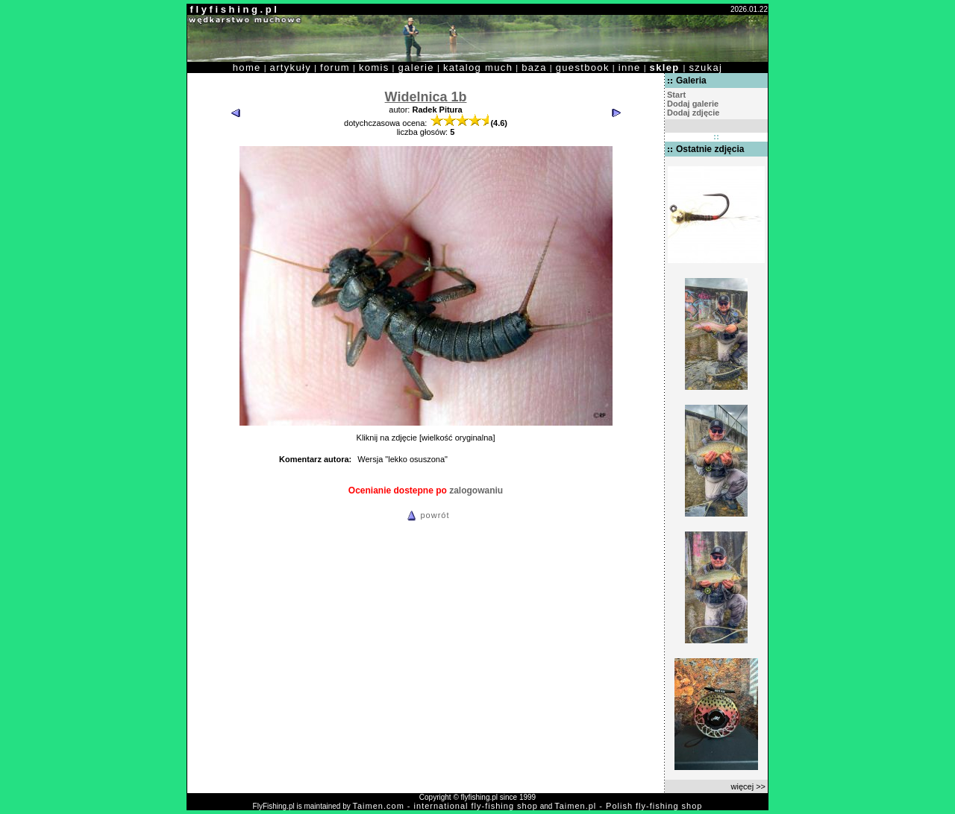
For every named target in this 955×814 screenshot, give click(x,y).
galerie (416, 67)
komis (374, 67)
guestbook (583, 67)
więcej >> (748, 786)
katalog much (478, 67)
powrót (426, 515)
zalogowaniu (476, 490)
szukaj (705, 67)
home (247, 67)
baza (534, 67)
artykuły (290, 67)
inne (630, 67)
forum (335, 67)
